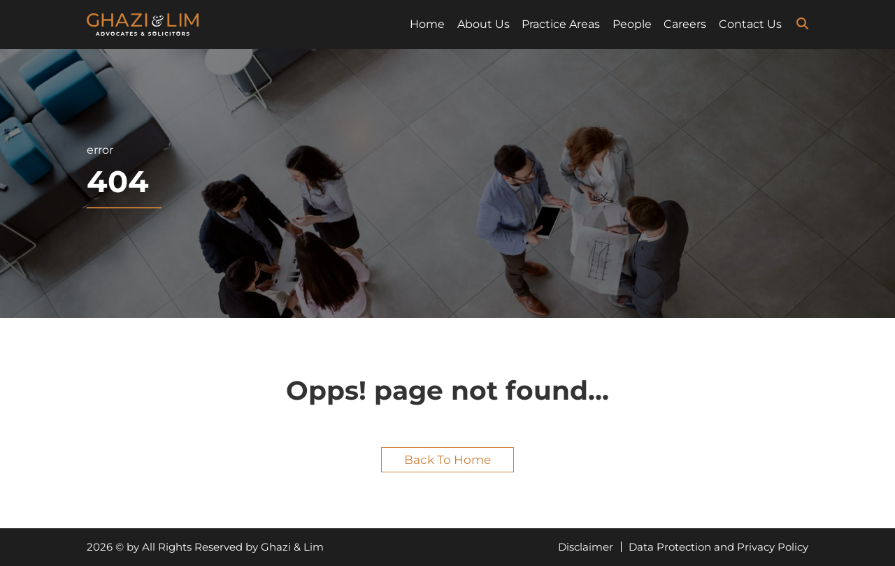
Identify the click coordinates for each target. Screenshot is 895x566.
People (632, 24)
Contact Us (750, 24)
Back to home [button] (447, 459)
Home (427, 24)
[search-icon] (802, 23)
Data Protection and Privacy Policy (718, 547)
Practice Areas (561, 24)
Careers (685, 24)
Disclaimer (585, 547)
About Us (483, 24)
